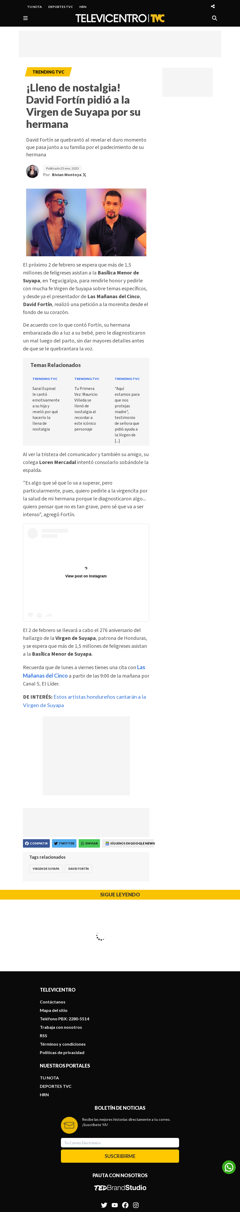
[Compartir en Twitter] (64, 843)
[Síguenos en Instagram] (136, 1135)
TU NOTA (34, 7)
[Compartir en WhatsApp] (89, 843)
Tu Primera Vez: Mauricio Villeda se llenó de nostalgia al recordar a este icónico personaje (86, 409)
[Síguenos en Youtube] (115, 1135)
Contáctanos (52, 934)
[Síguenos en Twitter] (104, 1135)
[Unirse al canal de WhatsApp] (229, 1167)
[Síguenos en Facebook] (125, 1135)
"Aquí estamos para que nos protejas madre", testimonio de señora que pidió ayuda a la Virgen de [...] (127, 415)
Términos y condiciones (63, 976)
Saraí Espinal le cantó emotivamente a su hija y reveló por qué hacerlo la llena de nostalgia (46, 409)
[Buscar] (214, 18)
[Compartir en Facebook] (36, 843)
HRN (82, 7)
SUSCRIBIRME (120, 1089)
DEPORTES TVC (60, 7)
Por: (65, 175)
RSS (43, 967)
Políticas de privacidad (62, 984)
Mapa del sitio (54, 942)
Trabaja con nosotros (61, 959)
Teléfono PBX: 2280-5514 (64, 951)
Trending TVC (44, 379)
